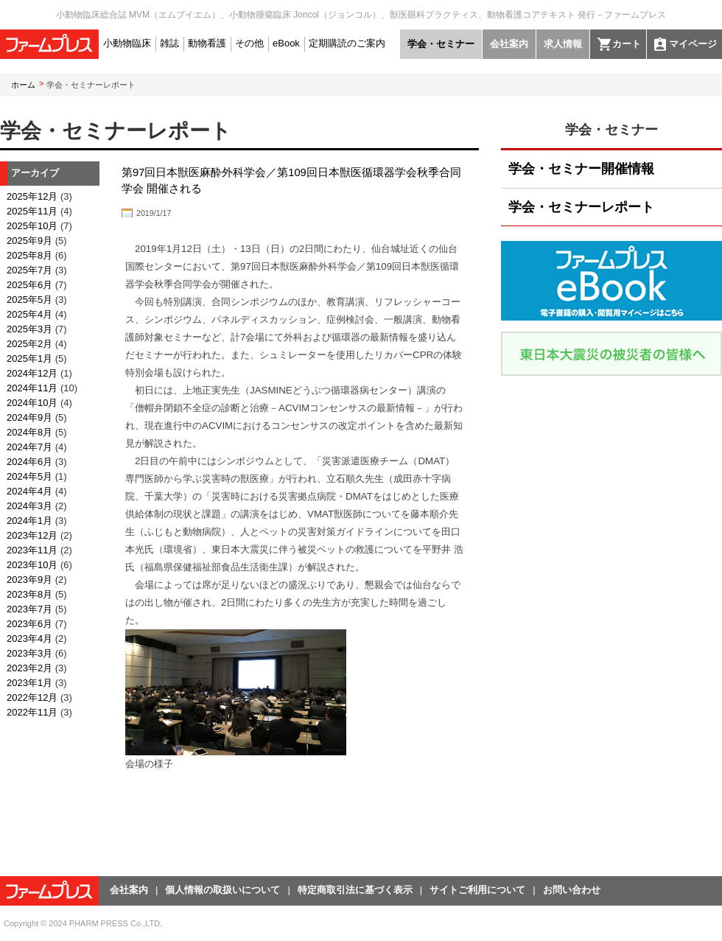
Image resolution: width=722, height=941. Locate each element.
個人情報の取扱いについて (222, 889)
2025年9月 (29, 240)
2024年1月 (29, 520)
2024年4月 (29, 491)
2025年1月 (29, 358)
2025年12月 (32, 196)
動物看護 (207, 43)
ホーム (23, 84)
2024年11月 (32, 387)
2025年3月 (29, 329)
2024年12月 (32, 373)
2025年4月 (29, 314)
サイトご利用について (477, 889)
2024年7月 (29, 446)
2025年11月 (32, 211)
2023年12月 (32, 535)
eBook (286, 43)
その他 (249, 43)
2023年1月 (29, 682)
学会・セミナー (440, 43)
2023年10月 (32, 564)
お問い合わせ (571, 889)
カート (626, 43)
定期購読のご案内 (347, 43)
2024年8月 (29, 432)
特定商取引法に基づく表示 (355, 889)
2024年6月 (29, 461)
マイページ (693, 43)
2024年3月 (29, 505)
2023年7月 (29, 609)
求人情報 (563, 43)
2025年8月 (29, 255)
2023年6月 (29, 623)
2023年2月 (29, 668)
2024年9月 (29, 417)
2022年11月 (32, 712)
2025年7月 (29, 270)
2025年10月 (32, 225)
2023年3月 (29, 653)
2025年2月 (29, 343)
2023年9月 (29, 579)
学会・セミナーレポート (581, 207)
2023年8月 (29, 594)
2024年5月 (29, 476)
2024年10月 (32, 402)
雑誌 (169, 43)
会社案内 (509, 43)
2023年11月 (32, 550)
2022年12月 (32, 697)
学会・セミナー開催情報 (581, 168)
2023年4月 (29, 638)
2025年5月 (29, 299)
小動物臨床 (127, 43)
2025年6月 (29, 284)
